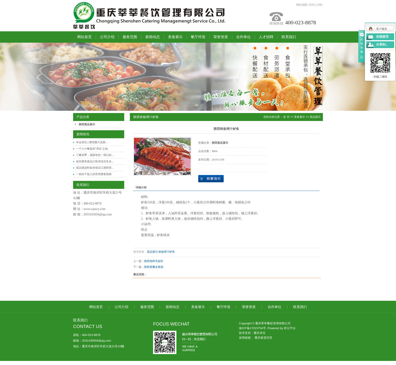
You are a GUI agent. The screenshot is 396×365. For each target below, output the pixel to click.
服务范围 (130, 37)
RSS (312, 4)
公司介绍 (107, 37)
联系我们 (289, 37)
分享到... (382, 44)
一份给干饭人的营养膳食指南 (93, 174)
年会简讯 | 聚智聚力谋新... (92, 142)
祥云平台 (290, 328)
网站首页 (84, 37)
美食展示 (175, 37)
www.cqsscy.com (95, 209)
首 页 (286, 116)
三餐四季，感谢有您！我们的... (95, 155)
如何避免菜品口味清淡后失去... (95, 161)
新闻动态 (152, 37)
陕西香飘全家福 (153, 267)
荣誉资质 (220, 37)
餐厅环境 (198, 37)
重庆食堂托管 (263, 337)
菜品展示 (315, 116)
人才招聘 (266, 37)
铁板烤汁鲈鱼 (166, 251)
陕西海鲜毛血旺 (153, 261)
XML (320, 4)
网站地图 (301, 4)
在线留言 (382, 36)
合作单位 (243, 37)
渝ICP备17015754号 (252, 328)
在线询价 (211, 178)
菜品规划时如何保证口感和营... (95, 167)
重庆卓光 (259, 333)
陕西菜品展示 (87, 124)
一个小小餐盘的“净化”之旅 (92, 148)
